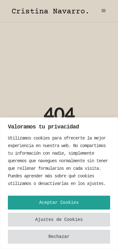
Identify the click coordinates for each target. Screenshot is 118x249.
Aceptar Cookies (59, 202)
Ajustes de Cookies (59, 219)
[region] (59, 183)
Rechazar (59, 236)
